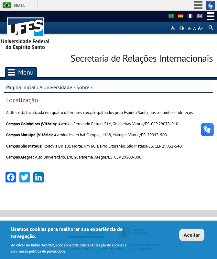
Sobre (82, 87)
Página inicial (21, 87)
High (181, 28)
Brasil (19, 5)
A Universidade (55, 87)
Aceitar (192, 235)
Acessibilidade (173, 28)
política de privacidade (47, 252)
